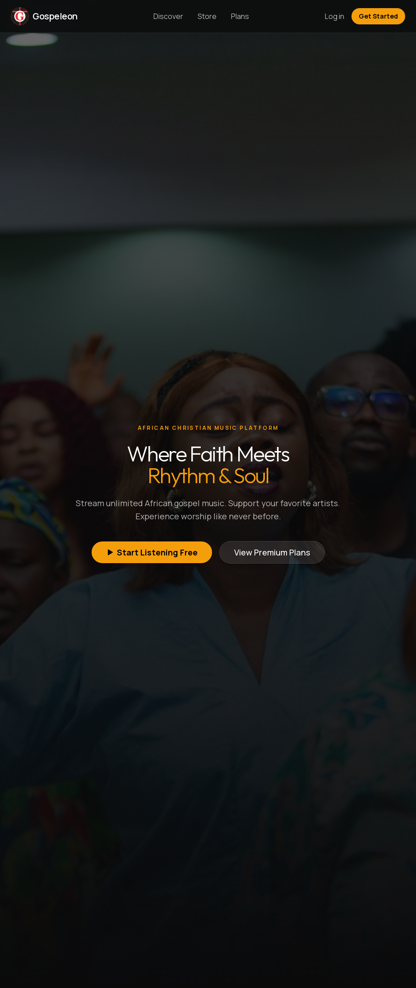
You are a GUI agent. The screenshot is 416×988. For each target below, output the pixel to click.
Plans (240, 16)
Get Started (378, 16)
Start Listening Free (152, 552)
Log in (334, 16)
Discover (168, 16)
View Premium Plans (272, 552)
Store (207, 16)
